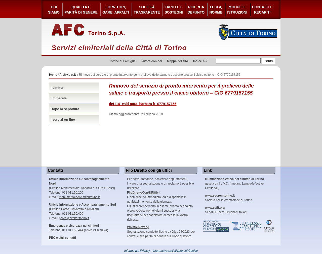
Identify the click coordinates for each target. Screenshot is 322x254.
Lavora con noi (151, 61)
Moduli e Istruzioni (237, 9)
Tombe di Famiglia (122, 61)
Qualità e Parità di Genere (81, 9)
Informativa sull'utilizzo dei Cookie (175, 250)
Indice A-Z (200, 61)
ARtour (269, 226)
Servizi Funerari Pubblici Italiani (226, 210)
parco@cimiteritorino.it (74, 218)
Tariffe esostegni (174, 9)
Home (53, 74)
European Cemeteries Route (246, 226)
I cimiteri (58, 88)
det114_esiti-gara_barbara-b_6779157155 (142, 104)
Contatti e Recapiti (262, 9)
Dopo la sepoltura (65, 109)
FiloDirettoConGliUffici (143, 192)
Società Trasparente (147, 9)
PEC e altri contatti (62, 237)
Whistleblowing (138, 227)
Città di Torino (248, 32)
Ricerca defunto (196, 9)
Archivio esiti (67, 74)
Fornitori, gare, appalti (115, 9)
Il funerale (59, 98)
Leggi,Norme (215, 9)
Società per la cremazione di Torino (228, 198)
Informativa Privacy (137, 250)
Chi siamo (54, 9)
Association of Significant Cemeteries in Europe (216, 226)
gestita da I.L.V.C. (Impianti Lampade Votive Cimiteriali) (234, 183)
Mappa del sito (177, 61)
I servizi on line (63, 119)
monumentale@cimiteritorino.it (79, 197)
